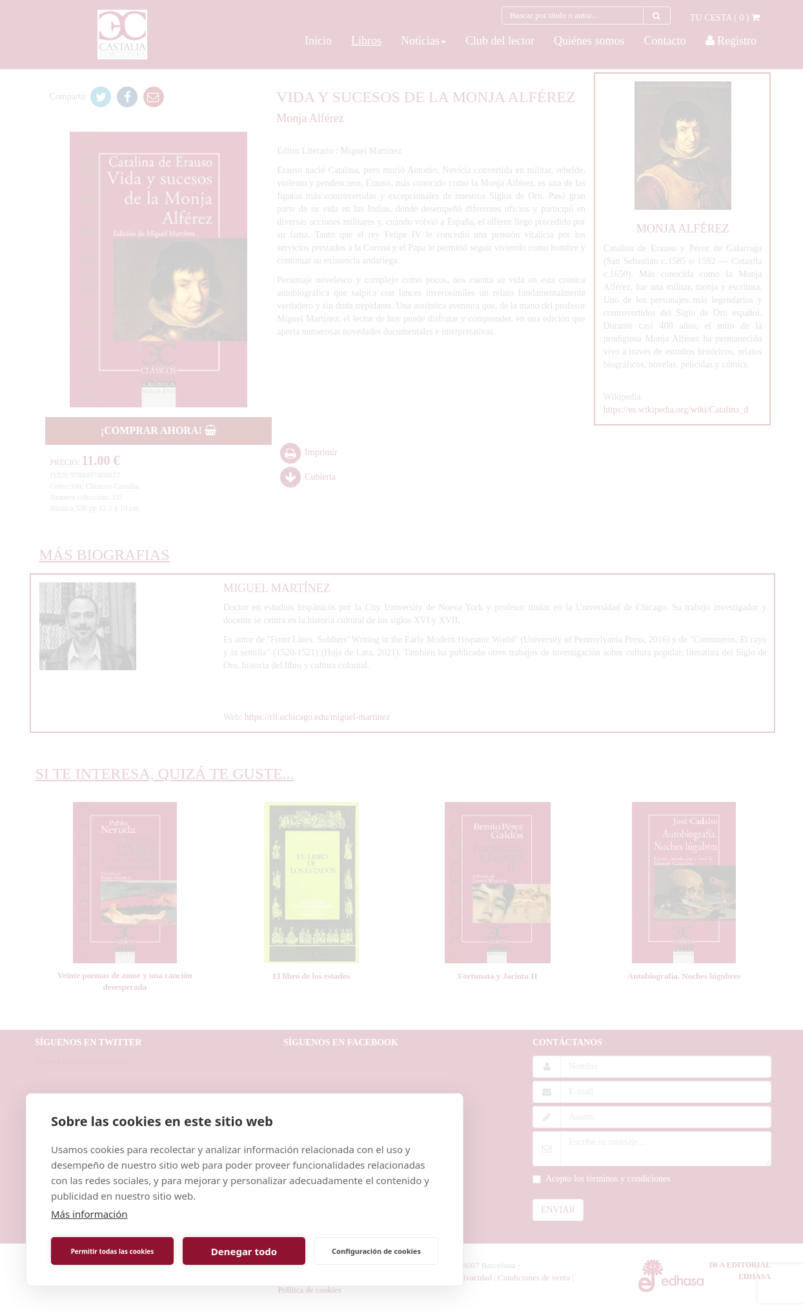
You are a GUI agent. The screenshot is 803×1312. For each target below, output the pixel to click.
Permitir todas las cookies (112, 1251)
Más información (89, 1213)
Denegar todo (244, 1251)
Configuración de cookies (376, 1251)
